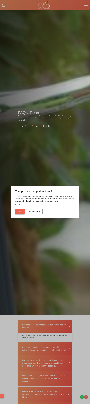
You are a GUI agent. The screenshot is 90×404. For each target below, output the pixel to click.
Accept (20, 211)
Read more (18, 205)
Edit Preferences (34, 211)
